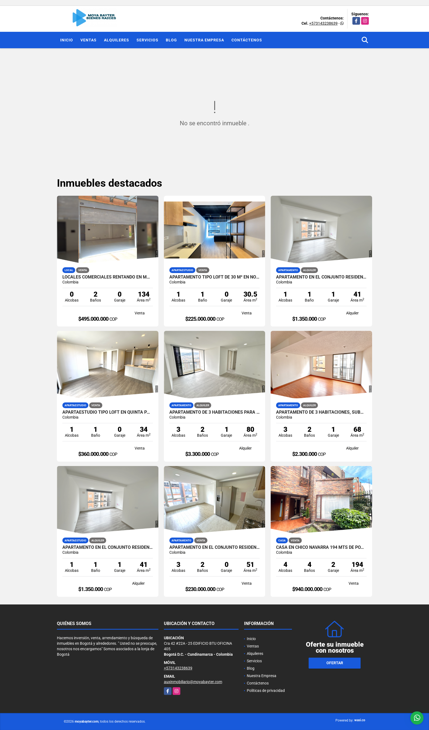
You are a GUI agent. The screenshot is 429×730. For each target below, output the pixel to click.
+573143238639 (323, 23)
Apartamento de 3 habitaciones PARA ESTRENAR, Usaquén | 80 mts (214, 412)
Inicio (66, 40)
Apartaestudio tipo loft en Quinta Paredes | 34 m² (107, 412)
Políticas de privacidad (266, 690)
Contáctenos (246, 40)
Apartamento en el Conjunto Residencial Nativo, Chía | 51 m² (214, 547)
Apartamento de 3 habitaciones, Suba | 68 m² (321, 412)
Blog (171, 40)
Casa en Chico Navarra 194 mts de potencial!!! (321, 547)
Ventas (88, 40)
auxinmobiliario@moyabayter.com (193, 682)
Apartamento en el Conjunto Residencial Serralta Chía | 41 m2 (321, 277)
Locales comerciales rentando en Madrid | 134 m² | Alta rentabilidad (107, 277)
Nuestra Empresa (204, 40)
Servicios (147, 40)
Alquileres (116, 40)
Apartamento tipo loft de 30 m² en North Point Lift (214, 277)
